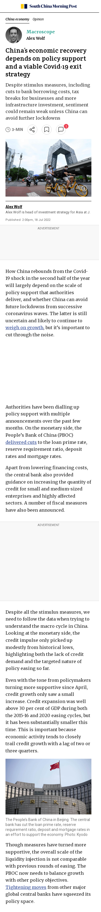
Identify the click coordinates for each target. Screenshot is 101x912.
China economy (17, 19)
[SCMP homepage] (48, 6)
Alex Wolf (35, 38)
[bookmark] (47, 130)
